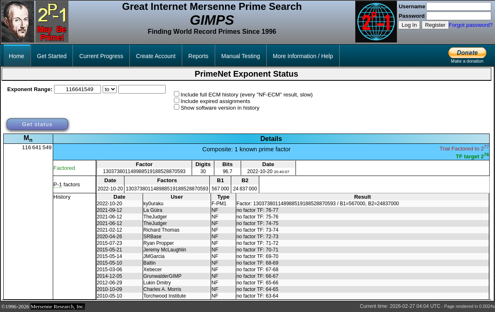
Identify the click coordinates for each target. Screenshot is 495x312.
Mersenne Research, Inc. (57, 306)
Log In (409, 25)
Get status (37, 124)
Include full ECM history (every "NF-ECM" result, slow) (247, 94)
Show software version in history (220, 108)
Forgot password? (471, 25)
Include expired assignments (215, 101)
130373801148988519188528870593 (144, 171)
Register (435, 25)
